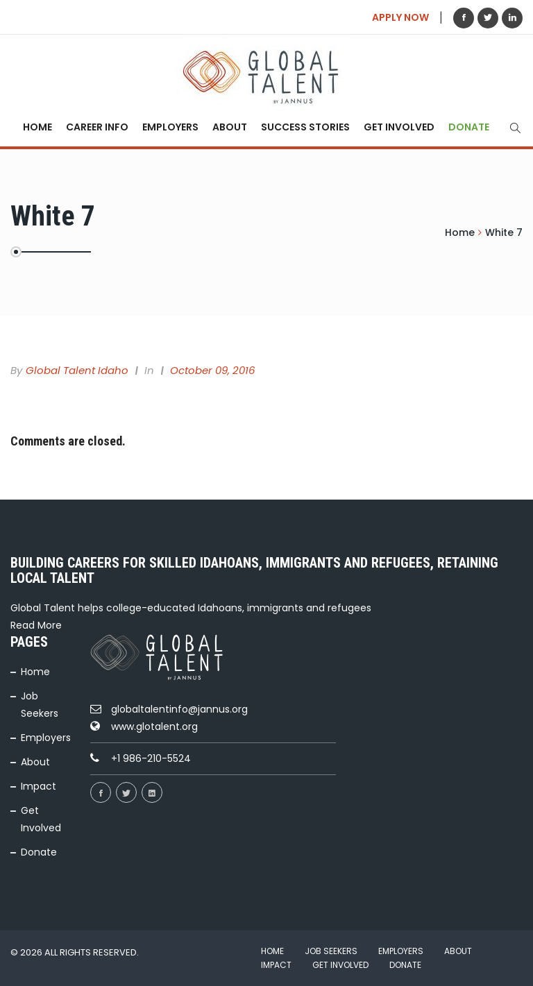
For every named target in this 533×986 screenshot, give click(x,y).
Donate (468, 127)
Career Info (97, 127)
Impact (38, 786)
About (229, 127)
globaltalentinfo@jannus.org (179, 709)
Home (37, 127)
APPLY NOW (400, 17)
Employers (170, 127)
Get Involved (399, 127)
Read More (36, 625)
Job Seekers (331, 951)
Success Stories (305, 127)
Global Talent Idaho (77, 370)
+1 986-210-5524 (151, 758)
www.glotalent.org (154, 726)
